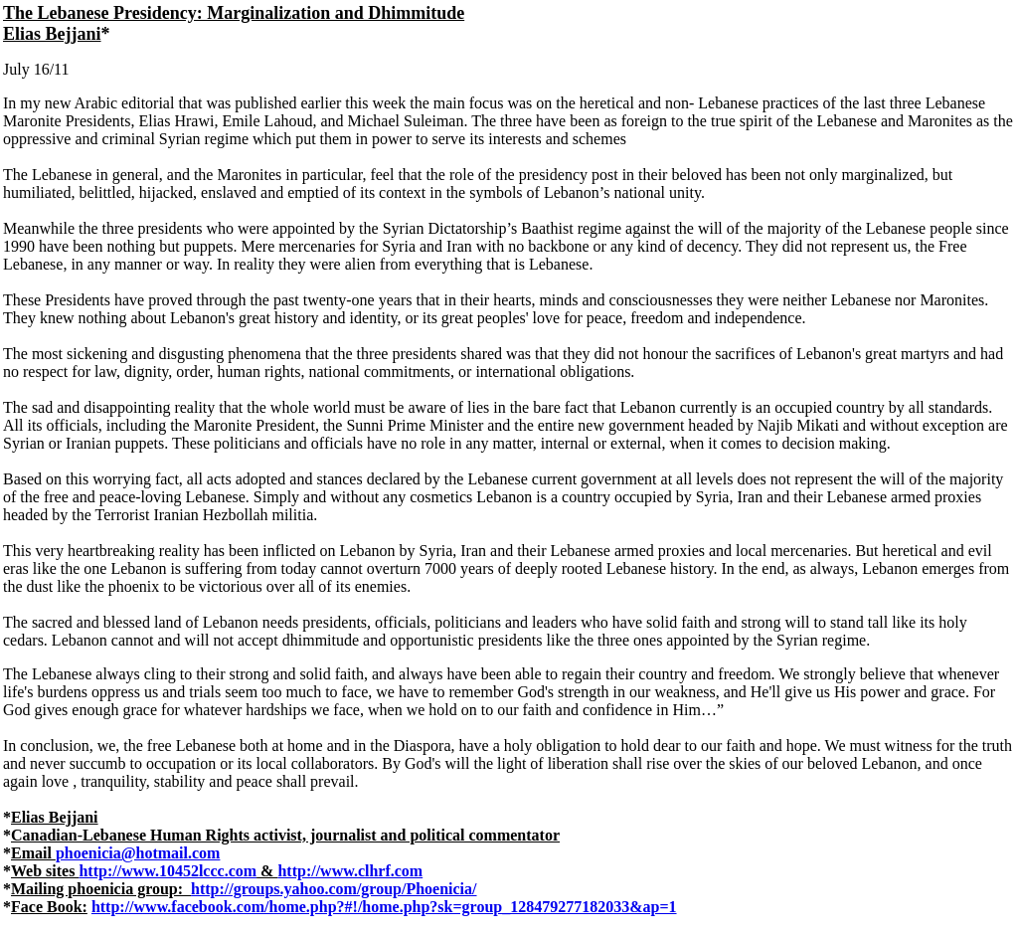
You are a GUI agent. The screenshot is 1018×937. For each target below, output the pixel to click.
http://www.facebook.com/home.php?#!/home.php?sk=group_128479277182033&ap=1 (384, 906)
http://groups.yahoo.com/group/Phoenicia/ (333, 888)
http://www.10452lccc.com (167, 870)
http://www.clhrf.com (350, 870)
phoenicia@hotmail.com (138, 852)
